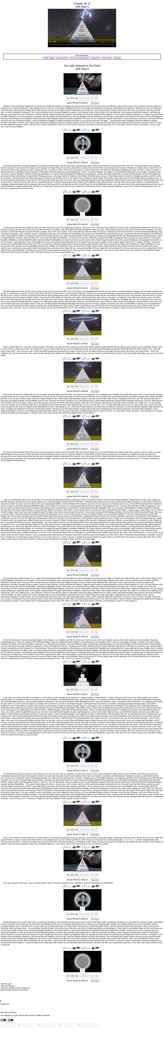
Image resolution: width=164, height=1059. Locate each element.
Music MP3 (106, 58)
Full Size (94, 103)
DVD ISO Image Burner (79, 58)
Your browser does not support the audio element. (82, 98)
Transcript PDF (62, 58)
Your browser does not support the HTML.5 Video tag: (82, 28)
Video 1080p (48, 58)
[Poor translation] (10, 1020)
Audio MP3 (95, 58)
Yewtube (117, 58)
